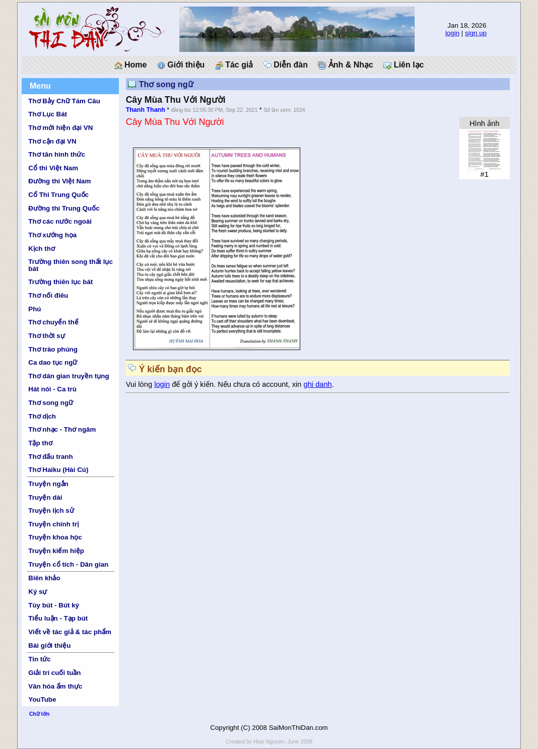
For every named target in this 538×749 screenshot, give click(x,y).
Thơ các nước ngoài (60, 221)
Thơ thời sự (46, 335)
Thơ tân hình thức (56, 154)
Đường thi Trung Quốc (63, 208)
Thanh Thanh (145, 109)
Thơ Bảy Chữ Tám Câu (64, 101)
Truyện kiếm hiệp (56, 551)
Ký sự (37, 591)
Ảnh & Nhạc (345, 65)
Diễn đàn (285, 65)
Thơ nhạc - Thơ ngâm (62, 429)
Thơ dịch (42, 416)
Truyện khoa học (55, 537)
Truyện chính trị (53, 524)
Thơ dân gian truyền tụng (68, 376)
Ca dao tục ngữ (52, 362)
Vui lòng (140, 384)
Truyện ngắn (48, 484)
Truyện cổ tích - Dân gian (68, 564)
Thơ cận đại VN (52, 141)
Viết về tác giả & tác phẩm (69, 632)
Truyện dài (45, 497)
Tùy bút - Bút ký (53, 605)
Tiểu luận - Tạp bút (58, 618)
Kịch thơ (41, 248)
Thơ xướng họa (52, 235)
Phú (34, 309)
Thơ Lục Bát (47, 114)
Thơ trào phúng (53, 349)
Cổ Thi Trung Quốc (58, 194)
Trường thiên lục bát (60, 282)
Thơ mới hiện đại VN (60, 127)
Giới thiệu (181, 65)
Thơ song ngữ (50, 402)
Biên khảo (44, 578)
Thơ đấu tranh (50, 456)
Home (130, 65)
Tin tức (39, 659)
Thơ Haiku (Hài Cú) (58, 469)
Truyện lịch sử (51, 510)
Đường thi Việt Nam (59, 181)
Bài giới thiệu (49, 645)
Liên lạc (403, 65)
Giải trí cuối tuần (54, 672)
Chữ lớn (39, 714)
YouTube (42, 699)
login (452, 33)
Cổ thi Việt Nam (53, 168)
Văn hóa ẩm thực (55, 686)
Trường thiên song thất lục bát (70, 265)
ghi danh (318, 384)
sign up (476, 33)
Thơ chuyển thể (53, 322)
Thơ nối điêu (48, 295)
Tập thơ (40, 443)
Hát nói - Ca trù (52, 389)
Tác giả (234, 65)
